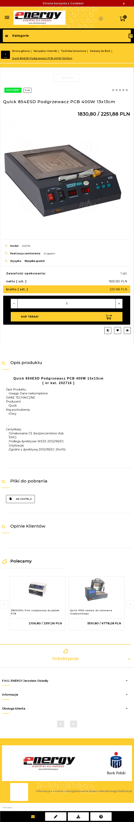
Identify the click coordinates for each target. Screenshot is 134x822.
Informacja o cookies (50, 791)
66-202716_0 (20, 498)
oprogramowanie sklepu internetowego (92, 791)
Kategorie (17, 36)
